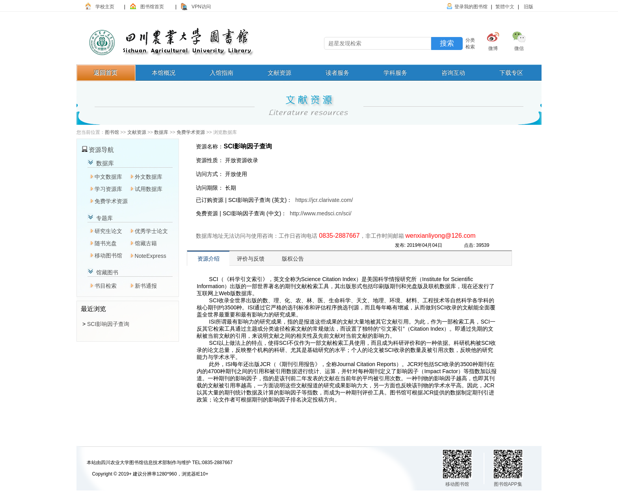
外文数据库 (148, 177)
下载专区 (511, 72)
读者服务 (337, 72)
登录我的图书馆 (471, 6)
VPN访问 (201, 6)
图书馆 (112, 132)
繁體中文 (504, 6)
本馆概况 (163, 72)
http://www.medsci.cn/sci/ (320, 213)
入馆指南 (221, 72)
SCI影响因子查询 (108, 324)
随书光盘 (106, 243)
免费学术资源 (191, 132)
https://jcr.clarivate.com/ (324, 200)
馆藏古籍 (146, 243)
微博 (493, 48)
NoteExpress (150, 256)
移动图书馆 (108, 255)
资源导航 (101, 149)
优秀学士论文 (151, 231)
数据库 (161, 132)
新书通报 (146, 286)
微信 (519, 48)
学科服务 (395, 72)
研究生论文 (108, 231)
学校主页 (104, 6)
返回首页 (105, 72)
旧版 (528, 6)
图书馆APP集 (508, 484)
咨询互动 (453, 72)
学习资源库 (108, 189)
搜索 (447, 43)
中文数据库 (108, 177)
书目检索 (106, 286)
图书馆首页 (152, 6)
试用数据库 (148, 189)
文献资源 (279, 72)
